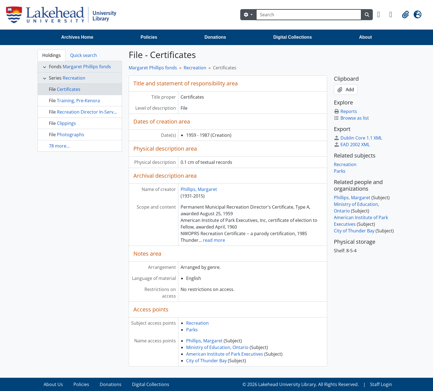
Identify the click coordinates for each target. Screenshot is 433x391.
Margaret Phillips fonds (87, 67)
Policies (149, 37)
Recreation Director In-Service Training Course (105, 112)
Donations (215, 37)
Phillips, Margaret (199, 189)
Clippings (66, 123)
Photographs (70, 135)
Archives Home (77, 37)
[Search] (308, 14)
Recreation (74, 78)
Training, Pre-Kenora (78, 101)
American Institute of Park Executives (224, 354)
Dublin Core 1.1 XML (358, 138)
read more (214, 240)
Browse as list (351, 118)
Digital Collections (292, 37)
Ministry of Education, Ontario (217, 347)
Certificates (68, 89)
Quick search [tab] (83, 55)
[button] (381, 15)
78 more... (59, 146)
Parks (192, 330)
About (365, 37)
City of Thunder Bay (206, 361)
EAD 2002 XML (352, 144)
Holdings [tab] (51, 55)
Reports (345, 111)
